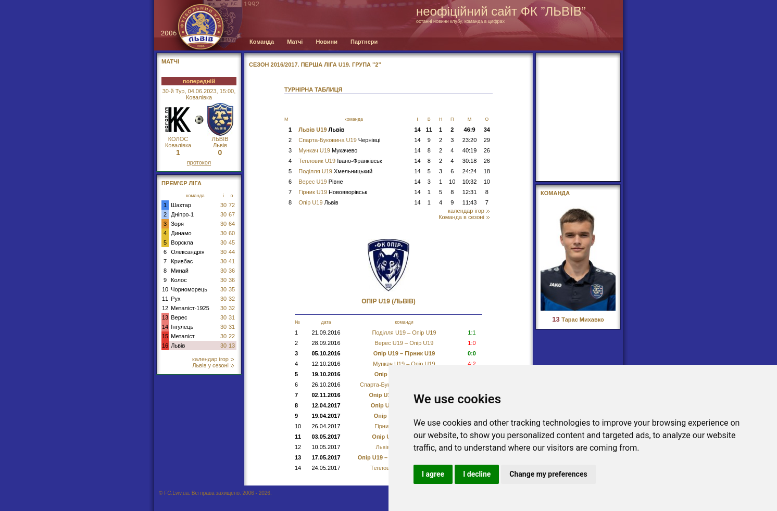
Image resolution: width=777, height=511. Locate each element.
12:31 (469, 192)
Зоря (177, 224)
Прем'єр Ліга (181, 183)
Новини (326, 42)
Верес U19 (320, 181)
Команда (261, 42)
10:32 (469, 181)
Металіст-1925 (190, 308)
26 (487, 150)
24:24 (469, 171)
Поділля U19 (335, 171)
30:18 (469, 161)
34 (487, 129)
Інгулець (182, 327)
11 (165, 299)
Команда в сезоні (464, 217)
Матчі (295, 42)
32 (232, 299)
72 (232, 205)
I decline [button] (477, 474)
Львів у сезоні (213, 365)
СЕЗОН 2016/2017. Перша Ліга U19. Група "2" (315, 64)
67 (232, 214)
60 (232, 233)
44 (232, 252)
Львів (178, 345)
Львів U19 (321, 129)
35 (232, 289)
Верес (179, 317)
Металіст (182, 336)
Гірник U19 (332, 192)
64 (232, 224)
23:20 (469, 140)
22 (232, 336)
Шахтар (181, 205)
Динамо (181, 233)
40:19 (469, 150)
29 (487, 140)
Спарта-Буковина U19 (339, 140)
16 (165, 345)
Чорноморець (189, 289)
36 (232, 270)
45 (232, 242)
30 (223, 205)
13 (165, 317)
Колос (178, 280)
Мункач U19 (327, 150)
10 (165, 289)
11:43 (469, 202)
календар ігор (213, 359)
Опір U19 (318, 202)
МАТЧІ (170, 61)
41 (232, 261)
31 (232, 317)
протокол (199, 162)
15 (165, 336)
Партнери (364, 42)
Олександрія (188, 252)
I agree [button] (433, 474)
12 (165, 308)
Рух (175, 299)
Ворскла (182, 242)
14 (165, 327)
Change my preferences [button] (548, 474)
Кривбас (182, 261)
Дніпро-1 (182, 214)
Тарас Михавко (578, 319)
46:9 (469, 129)
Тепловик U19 (340, 161)
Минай (180, 270)
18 (487, 171)
